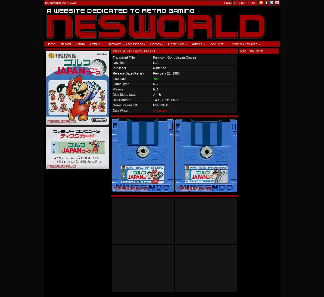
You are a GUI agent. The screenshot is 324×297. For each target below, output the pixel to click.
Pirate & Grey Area (245, 44)
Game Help (177, 44)
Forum (80, 44)
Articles (198, 44)
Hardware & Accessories (127, 44)
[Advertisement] (258, 124)
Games (156, 44)
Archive (96, 44)
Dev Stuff (218, 44)
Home (51, 44)
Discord (65, 44)
